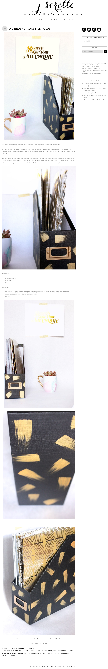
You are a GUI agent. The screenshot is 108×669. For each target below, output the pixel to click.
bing (51, 639)
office (12, 655)
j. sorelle (54, 8)
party (54, 20)
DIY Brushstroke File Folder (30, 29)
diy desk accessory (32, 653)
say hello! (87, 41)
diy (20, 651)
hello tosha (39, 639)
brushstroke (46, 651)
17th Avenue (48, 666)
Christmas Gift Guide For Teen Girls (95, 100)
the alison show (60, 639)
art (39, 651)
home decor (63, 653)
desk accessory (59, 651)
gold (56, 653)
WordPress (72, 666)
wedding (68, 20)
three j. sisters (17, 648)
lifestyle (39, 20)
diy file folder (46, 653)
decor (15, 651)
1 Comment (30, 648)
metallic (5, 655)
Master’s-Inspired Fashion (92, 93)
